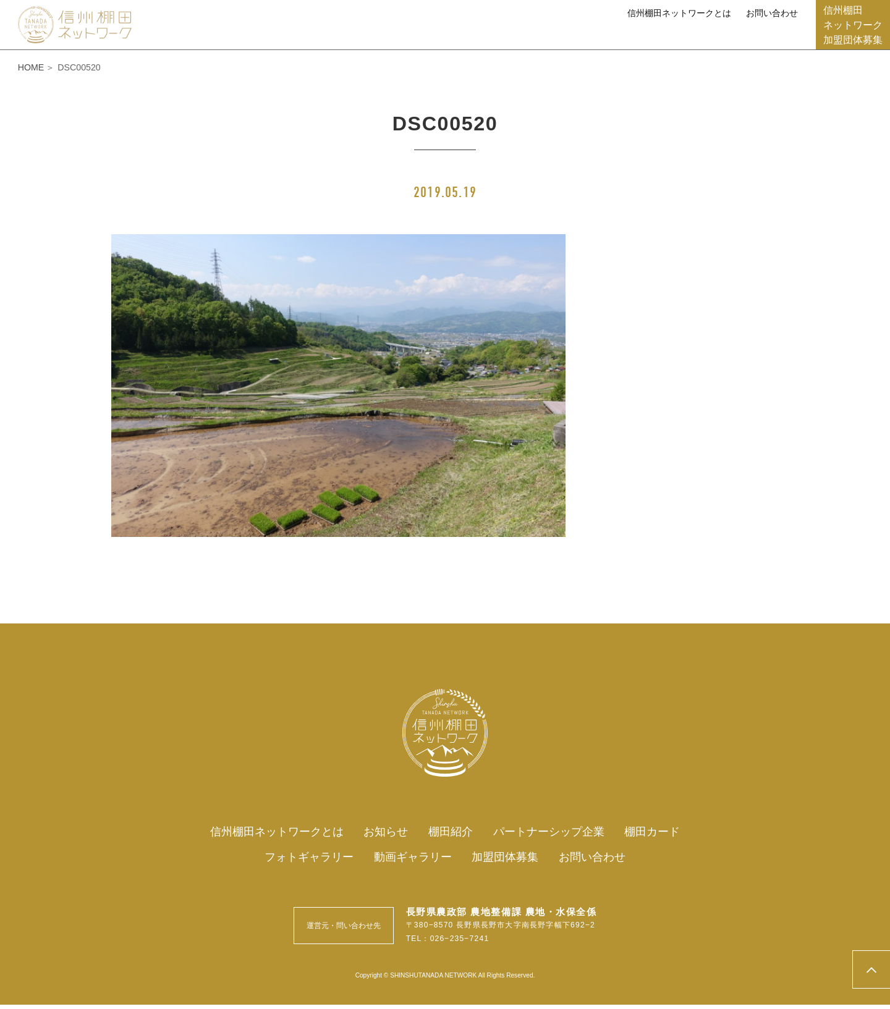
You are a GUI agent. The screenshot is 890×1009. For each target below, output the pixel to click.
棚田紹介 (362, 34)
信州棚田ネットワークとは (679, 13)
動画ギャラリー (759, 34)
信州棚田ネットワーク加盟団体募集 (853, 24)
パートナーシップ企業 (460, 34)
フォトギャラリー (655, 34)
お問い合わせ (772, 13)
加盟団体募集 (510, 860)
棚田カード (563, 34)
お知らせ (298, 34)
